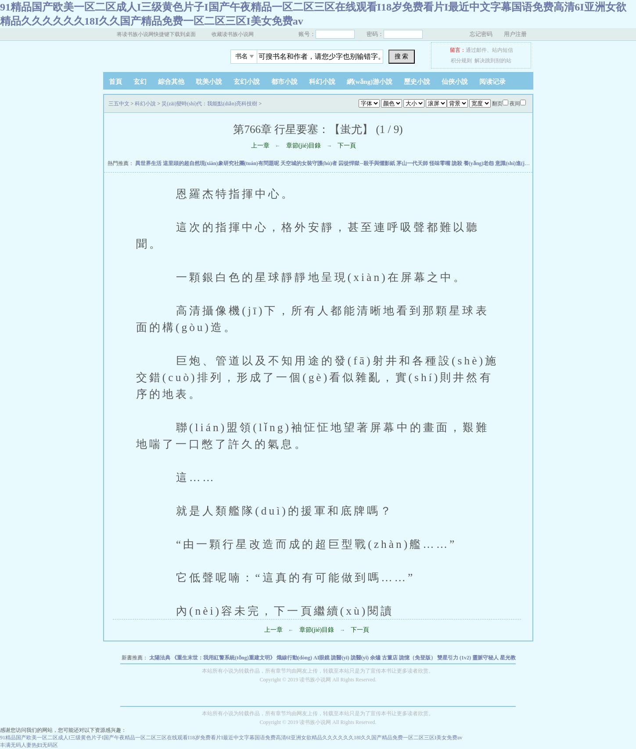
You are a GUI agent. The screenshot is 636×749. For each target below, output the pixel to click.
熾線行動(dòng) (295, 658)
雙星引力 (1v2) (454, 658)
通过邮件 (476, 50)
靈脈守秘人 (486, 658)
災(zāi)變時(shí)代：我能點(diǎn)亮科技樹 (209, 104)
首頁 (115, 81)
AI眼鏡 (322, 658)
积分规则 (461, 61)
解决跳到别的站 (492, 61)
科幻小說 (322, 81)
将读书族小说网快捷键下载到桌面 (156, 34)
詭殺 (458, 163)
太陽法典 (160, 658)
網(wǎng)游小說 (370, 81)
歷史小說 (417, 81)
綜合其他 (171, 81)
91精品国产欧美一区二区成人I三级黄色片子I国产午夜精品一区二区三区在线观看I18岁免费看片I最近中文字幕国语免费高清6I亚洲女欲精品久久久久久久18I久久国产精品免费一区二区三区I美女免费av (231, 738)
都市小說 (284, 81)
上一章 (260, 145)
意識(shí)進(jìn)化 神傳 (522, 163)
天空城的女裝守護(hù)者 (309, 163)
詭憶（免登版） (418, 658)
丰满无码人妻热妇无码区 (29, 745)
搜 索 (402, 56)
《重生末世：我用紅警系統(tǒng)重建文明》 (224, 658)
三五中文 (158, 54)
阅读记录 (492, 81)
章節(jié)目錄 (303, 145)
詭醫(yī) (340, 658)
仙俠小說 (455, 81)
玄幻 (140, 81)
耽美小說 (209, 81)
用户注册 (515, 34)
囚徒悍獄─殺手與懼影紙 (367, 163)
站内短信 (502, 50)
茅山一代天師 (412, 163)
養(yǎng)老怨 (480, 163)
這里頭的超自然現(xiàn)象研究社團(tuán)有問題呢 (221, 163)
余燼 (376, 658)
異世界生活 (149, 163)
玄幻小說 (247, 81)
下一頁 (347, 145)
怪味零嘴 (440, 163)
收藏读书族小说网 (233, 34)
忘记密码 (481, 34)
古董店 (390, 658)
